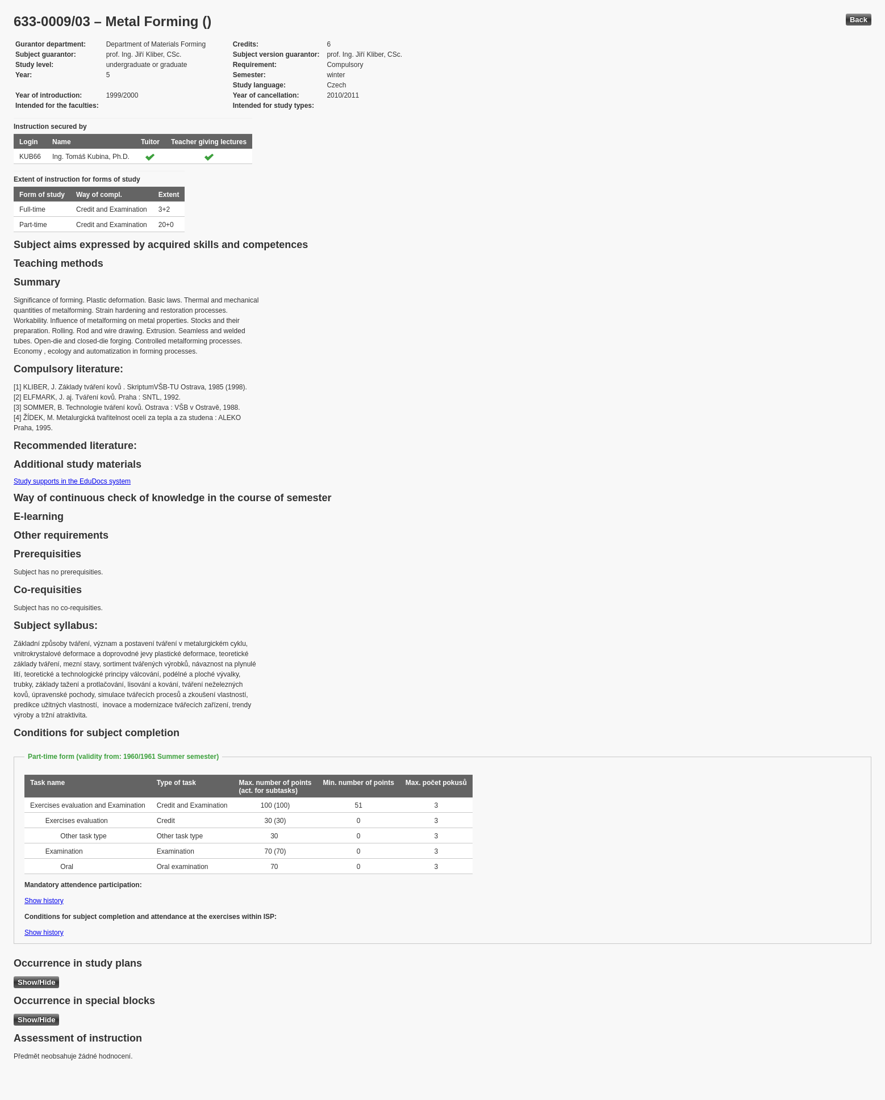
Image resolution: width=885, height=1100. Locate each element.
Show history (44, 901)
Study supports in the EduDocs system (72, 481)
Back (858, 19)
